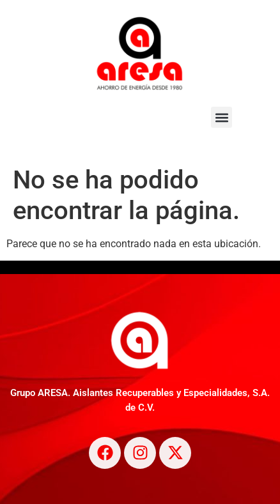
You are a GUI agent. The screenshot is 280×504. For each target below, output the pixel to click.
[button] (221, 117)
